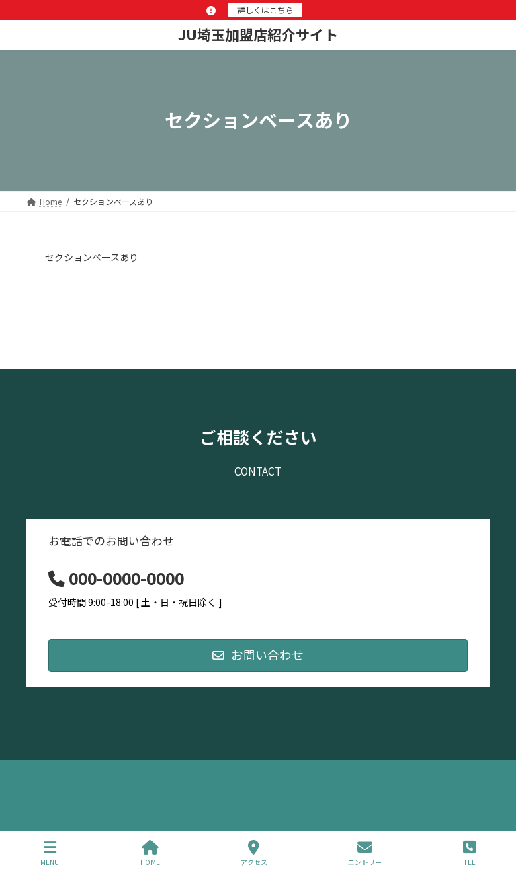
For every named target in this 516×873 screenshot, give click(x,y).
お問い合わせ (246, 772)
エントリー (365, 853)
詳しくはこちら (265, 9)
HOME (150, 853)
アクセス (254, 853)
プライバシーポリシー (79, 772)
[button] (258, 655)
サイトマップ (170, 772)
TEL (469, 853)
